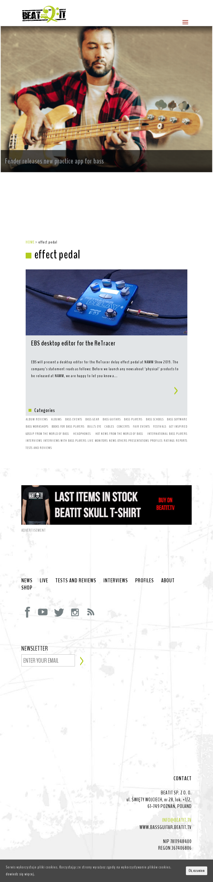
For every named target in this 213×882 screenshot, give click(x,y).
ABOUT (168, 569)
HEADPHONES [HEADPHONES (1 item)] (82, 422)
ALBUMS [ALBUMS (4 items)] (56, 407)
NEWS (27, 569)
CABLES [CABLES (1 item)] (109, 415)
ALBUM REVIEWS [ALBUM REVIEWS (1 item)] (37, 407)
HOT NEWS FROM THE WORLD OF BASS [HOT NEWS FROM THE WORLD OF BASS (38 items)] (119, 422)
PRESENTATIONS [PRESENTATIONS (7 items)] (138, 429)
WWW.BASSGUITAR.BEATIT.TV (166, 815)
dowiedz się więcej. (20, 874)
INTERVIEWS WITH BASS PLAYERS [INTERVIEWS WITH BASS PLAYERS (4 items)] (64, 429)
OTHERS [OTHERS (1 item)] (122, 429)
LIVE (44, 569)
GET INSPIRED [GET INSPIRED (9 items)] (178, 415)
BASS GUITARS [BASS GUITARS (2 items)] (112, 407)
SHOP (26, 576)
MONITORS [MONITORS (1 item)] (101, 429)
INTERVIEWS (115, 569)
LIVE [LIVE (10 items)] (91, 429)
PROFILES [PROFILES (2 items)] (156, 429)
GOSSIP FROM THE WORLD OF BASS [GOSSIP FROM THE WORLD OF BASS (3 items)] (47, 422)
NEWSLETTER (34, 637)
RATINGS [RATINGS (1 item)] (169, 429)
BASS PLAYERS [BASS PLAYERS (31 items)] (133, 407)
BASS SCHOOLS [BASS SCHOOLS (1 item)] (155, 407)
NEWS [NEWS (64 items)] (112, 429)
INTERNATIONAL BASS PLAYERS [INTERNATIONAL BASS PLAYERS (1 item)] (167, 422)
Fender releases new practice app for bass (59, 149)
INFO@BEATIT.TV (177, 808)
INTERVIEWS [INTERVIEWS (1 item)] (34, 429)
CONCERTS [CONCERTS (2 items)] (123, 415)
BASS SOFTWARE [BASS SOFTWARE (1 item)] (177, 407)
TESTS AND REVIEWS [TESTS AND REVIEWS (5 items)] (39, 436)
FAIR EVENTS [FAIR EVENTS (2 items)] (141, 415)
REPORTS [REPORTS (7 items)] (181, 429)
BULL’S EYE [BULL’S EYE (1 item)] (94, 415)
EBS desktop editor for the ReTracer (73, 332)
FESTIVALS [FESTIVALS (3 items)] (159, 415)
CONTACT (183, 767)
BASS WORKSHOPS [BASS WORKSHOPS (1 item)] (37, 415)
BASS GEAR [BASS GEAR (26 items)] (92, 407)
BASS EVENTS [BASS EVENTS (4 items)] (73, 407)
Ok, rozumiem (197, 870)
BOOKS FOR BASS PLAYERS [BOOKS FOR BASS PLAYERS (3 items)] (68, 415)
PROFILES (144, 569)
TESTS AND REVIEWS (75, 569)
